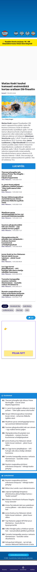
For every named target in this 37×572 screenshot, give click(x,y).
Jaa (30, 318)
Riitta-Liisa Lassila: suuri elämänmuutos (20, 488)
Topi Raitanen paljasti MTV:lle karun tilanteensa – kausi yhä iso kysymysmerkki (18, 523)
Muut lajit (19, 310)
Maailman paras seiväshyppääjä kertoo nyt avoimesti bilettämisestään (13, 214)
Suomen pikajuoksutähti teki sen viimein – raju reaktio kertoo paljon (12, 227)
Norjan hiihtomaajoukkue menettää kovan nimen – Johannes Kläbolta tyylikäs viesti (12, 200)
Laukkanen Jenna (8, 310)
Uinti (27, 310)
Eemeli (4, 93)
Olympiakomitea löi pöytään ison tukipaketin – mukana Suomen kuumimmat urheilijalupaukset (13, 241)
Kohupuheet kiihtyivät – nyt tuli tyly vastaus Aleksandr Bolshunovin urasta (19, 543)
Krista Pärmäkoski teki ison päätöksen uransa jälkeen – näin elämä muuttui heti (19, 507)
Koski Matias (27, 306)
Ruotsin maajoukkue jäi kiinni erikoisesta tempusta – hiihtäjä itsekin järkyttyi (13, 293)
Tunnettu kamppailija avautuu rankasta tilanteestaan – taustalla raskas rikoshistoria (11, 282)
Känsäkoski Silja (15, 306)
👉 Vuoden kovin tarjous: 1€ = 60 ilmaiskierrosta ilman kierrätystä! (17, 42)
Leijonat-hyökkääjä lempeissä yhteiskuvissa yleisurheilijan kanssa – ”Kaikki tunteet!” (19, 494)
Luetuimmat (9, 475)
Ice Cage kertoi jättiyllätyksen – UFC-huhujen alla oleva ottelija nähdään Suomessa (12, 269)
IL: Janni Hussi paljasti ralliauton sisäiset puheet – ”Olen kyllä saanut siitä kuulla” (13, 187)
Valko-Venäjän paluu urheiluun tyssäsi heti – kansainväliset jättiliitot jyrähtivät (19, 530)
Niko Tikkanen (6, 179)
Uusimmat (8, 395)
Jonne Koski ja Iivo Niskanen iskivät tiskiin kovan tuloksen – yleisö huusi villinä (13, 257)
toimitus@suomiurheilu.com (18, 555)
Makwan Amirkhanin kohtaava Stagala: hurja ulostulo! (19, 500)
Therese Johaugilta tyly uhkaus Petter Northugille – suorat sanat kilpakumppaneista (13, 175)
